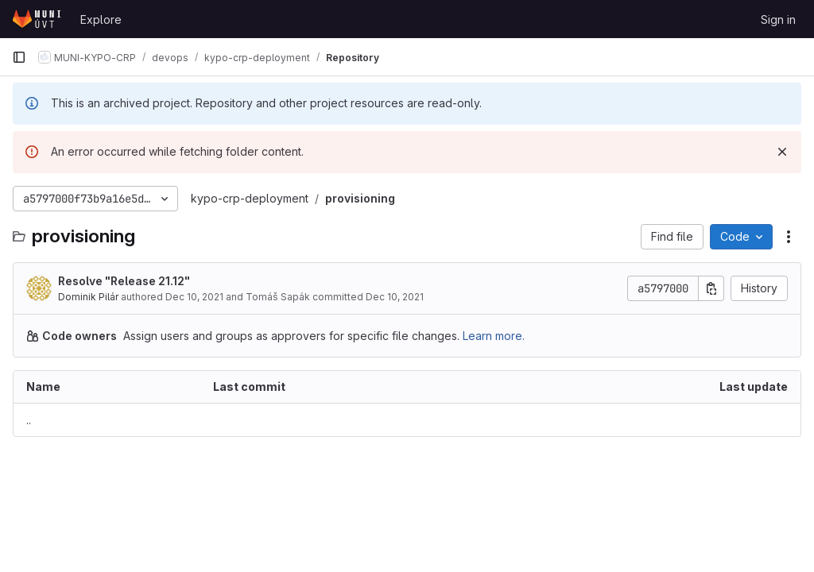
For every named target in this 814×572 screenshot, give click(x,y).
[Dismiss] (782, 151)
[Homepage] (38, 19)
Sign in (778, 19)
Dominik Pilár (88, 297)
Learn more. (494, 335)
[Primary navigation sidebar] (19, 57)
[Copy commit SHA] (711, 288)
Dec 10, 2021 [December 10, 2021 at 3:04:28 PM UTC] (194, 297)
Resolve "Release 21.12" (124, 281)
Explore (101, 19)
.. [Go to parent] (28, 420)
